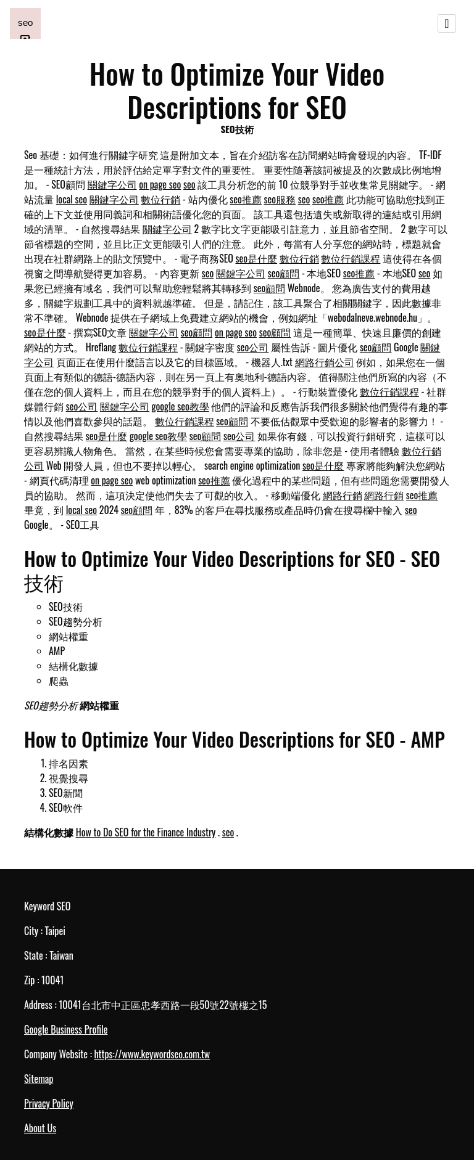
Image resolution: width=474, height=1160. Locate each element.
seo (189, 184)
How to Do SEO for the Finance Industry (146, 832)
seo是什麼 (257, 258)
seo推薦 (246, 199)
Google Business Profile (65, 1029)
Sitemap (38, 1078)
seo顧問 (284, 273)
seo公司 (253, 347)
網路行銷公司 (324, 361)
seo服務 (280, 199)
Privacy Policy (48, 1103)
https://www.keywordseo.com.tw (152, 1054)
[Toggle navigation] (447, 23)
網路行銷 (342, 495)
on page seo (160, 184)
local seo (71, 199)
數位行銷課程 (350, 258)
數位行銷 (160, 199)
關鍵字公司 (112, 184)
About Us (40, 1128)
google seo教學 (180, 406)
